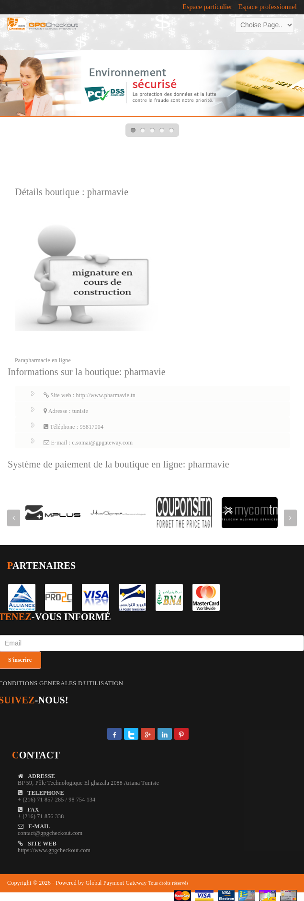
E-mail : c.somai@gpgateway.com (88, 442)
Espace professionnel (267, 7)
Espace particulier (207, 7)
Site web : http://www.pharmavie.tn (89, 395)
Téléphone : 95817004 (73, 426)
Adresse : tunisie (66, 411)
